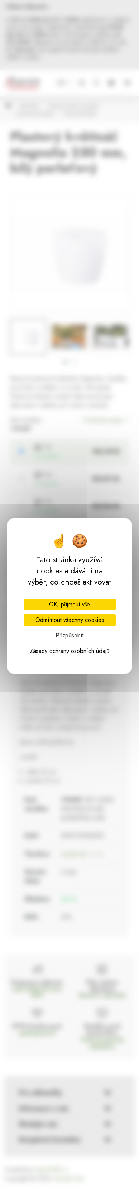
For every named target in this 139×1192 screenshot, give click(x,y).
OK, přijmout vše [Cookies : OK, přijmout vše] (69, 604)
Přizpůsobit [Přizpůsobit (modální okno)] (69, 635)
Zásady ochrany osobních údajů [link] (69, 651)
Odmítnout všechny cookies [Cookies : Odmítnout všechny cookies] (69, 620)
